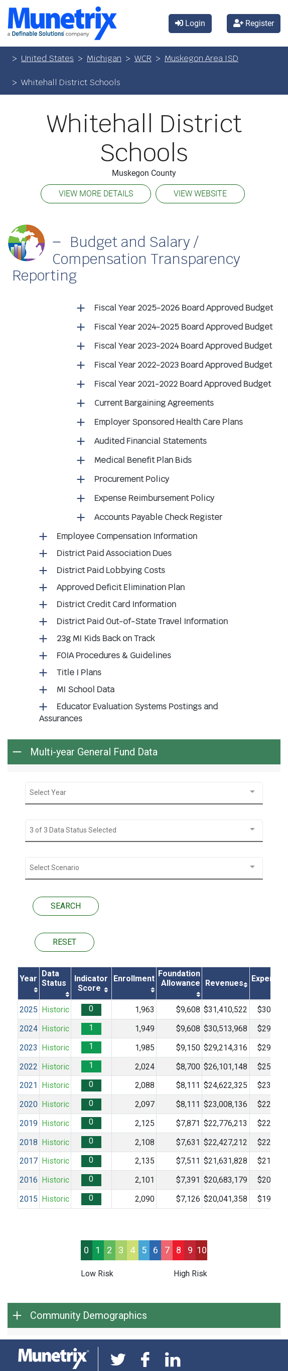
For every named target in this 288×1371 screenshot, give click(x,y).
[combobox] (144, 792)
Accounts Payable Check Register (158, 517)
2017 (29, 1161)
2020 (29, 1104)
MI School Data (85, 689)
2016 (29, 1180)
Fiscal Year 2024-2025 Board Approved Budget (183, 327)
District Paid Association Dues (114, 553)
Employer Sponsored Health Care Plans (168, 422)
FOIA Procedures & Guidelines (114, 655)
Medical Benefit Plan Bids (143, 460)
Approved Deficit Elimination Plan (121, 587)
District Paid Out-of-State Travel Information (142, 621)
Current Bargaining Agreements (154, 403)
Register (253, 23)
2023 (29, 1047)
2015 (29, 1199)
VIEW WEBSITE (200, 193)
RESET (64, 942)
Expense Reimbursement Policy (154, 498)
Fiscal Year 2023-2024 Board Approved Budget (183, 346)
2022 (29, 1066)
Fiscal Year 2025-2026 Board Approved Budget (183, 308)
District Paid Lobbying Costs (111, 570)
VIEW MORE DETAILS (96, 193)
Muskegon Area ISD (201, 58)
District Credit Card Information (116, 604)
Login (190, 23)
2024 (29, 1028)
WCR (143, 58)
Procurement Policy (131, 479)
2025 (29, 1009)
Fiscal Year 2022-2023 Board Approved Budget (183, 365)
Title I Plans (79, 672)
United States (47, 58)
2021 (29, 1085)
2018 (29, 1142)
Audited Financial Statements (150, 441)
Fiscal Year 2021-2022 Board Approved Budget (182, 384)
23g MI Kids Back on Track (106, 638)
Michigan (104, 58)
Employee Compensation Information (127, 536)
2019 (29, 1123)
